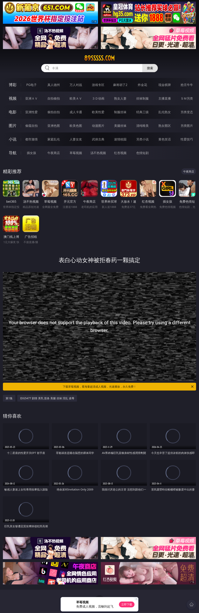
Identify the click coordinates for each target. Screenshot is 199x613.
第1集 (9, 398)
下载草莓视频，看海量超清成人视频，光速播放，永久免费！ (128, 386)
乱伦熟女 (164, 112)
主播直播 (164, 98)
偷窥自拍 (31, 125)
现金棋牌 (164, 85)
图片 (13, 125)
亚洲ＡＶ (31, 98)
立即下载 (126, 604)
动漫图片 (98, 125)
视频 (13, 98)
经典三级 (142, 112)
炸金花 (142, 85)
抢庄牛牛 (187, 85)
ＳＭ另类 (187, 98)
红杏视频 (120, 153)
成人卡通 (76, 112)
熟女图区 (164, 125)
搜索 (150, 68)
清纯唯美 (142, 125)
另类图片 (187, 125)
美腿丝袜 (120, 125)
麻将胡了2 (120, 85)
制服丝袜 (120, 112)
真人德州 (53, 85)
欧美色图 (76, 125)
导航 (13, 152)
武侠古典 (98, 139)
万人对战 (76, 85)
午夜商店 (53, 153)
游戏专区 (98, 85)
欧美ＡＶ (76, 98)
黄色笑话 (164, 139)
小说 (13, 139)
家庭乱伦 (53, 139)
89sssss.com (99, 58)
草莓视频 (76, 153)
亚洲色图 (53, 125)
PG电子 (31, 85)
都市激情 (31, 139)
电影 (13, 112)
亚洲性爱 (31, 112)
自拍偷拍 (53, 98)
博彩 (13, 84)
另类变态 (187, 112)
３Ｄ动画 (98, 98)
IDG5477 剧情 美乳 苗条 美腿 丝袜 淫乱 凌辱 (47, 398)
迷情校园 (120, 139)
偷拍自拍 (53, 112)
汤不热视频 (98, 153)
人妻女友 (76, 139)
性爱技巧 (187, 139)
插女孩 (31, 153)
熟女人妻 (120, 98)
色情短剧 (142, 153)
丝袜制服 (142, 98)
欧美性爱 (98, 112)
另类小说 (142, 139)
